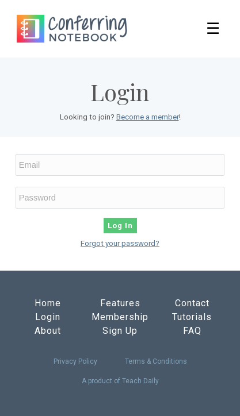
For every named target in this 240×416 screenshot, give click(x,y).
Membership (120, 316)
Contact (192, 303)
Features (120, 303)
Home (48, 303)
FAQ (192, 330)
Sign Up (120, 330)
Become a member (147, 117)
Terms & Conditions (156, 361)
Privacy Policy (75, 361)
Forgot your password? (120, 243)
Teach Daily (140, 381)
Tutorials (192, 316)
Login (47, 316)
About (48, 330)
